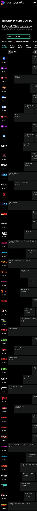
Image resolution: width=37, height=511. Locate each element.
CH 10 (3, 60)
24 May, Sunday (12, 46)
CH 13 (3, 89)
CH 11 (3, 69)
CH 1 (3, 98)
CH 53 (3, 438)
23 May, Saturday (4, 46)
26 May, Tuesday (28, 46)
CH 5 (3, 137)
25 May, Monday (20, 46)
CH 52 (3, 127)
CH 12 (3, 79)
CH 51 (3, 118)
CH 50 (3, 108)
